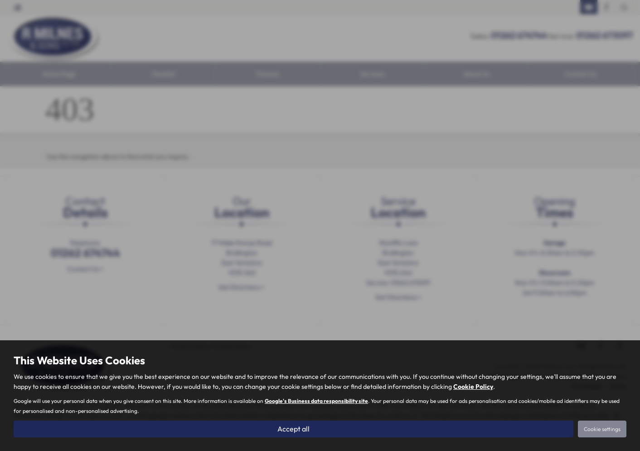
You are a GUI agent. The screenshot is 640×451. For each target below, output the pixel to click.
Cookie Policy (473, 386)
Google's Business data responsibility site (316, 400)
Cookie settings (602, 429)
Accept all (293, 428)
